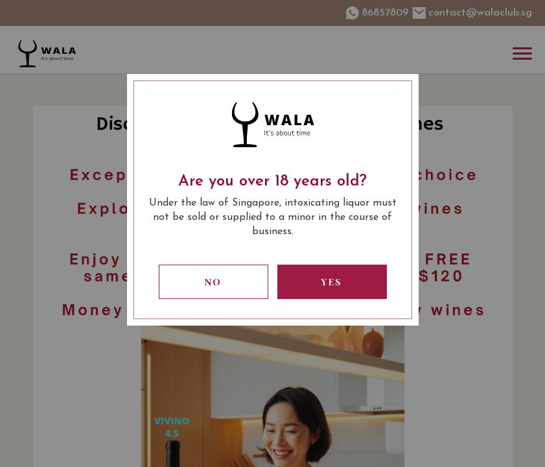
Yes (331, 282)
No (213, 282)
